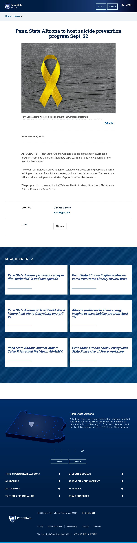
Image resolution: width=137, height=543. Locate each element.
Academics (12, 481)
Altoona (60, 226)
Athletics (75, 488)
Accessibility (72, 526)
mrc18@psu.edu (62, 212)
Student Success (80, 474)
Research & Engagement (84, 481)
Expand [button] (109, 123)
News (17, 16)
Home (8, 16)
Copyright (85, 526)
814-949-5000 (88, 513)
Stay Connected (79, 496)
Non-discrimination (55, 526)
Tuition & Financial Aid (20, 496)
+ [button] (59, 474)
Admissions (12, 488)
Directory (97, 526)
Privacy (40, 526)
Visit (101, 6)
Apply (112, 6)
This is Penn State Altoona (22, 474)
